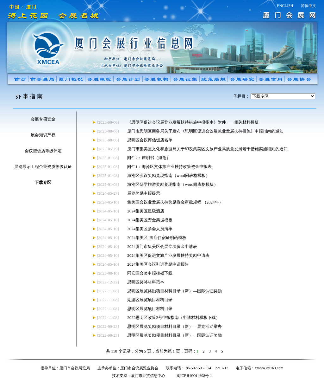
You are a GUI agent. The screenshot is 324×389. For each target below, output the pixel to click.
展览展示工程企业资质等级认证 (43, 166)
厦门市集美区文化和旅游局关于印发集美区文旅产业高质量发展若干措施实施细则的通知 (207, 148)
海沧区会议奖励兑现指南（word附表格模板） (168, 175)
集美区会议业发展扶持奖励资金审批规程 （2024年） (175, 202)
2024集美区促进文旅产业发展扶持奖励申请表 (168, 255)
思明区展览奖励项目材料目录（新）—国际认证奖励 (174, 291)
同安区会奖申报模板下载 (149, 273)
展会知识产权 (43, 135)
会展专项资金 (43, 119)
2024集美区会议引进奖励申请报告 (158, 264)
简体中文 (308, 5)
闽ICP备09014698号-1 (194, 375)
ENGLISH (285, 5)
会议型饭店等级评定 (43, 150)
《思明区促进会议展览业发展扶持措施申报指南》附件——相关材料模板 (193, 122)
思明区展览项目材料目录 (149, 308)
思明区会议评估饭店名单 (149, 140)
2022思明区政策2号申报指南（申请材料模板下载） (173, 317)
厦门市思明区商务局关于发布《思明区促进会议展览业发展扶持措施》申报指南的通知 (205, 131)
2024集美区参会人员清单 (149, 228)
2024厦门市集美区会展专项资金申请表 (162, 246)
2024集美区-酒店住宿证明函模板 (156, 237)
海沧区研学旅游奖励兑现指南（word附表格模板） (172, 184)
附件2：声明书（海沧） (149, 157)
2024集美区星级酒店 (145, 211)
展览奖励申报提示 (143, 193)
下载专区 (43, 182)
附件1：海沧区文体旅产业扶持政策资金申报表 (169, 166)
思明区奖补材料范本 (145, 282)
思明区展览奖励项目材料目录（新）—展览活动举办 (174, 326)
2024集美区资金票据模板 (149, 219)
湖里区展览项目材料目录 (149, 299)
